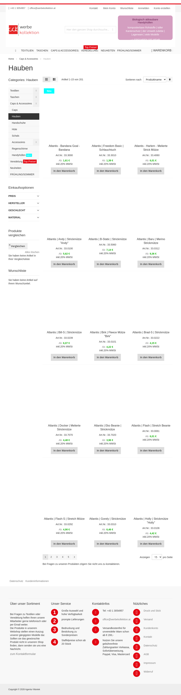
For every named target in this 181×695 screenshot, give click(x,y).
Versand (148, 619)
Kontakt (148, 636)
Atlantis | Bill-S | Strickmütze (64, 332)
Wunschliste (126, 8)
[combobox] (90, 29)
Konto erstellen (162, 8)
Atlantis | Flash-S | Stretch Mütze (64, 518)
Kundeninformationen (37, 581)
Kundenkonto (151, 628)
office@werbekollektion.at (43, 8)
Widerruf (148, 671)
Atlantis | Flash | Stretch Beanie (151, 425)
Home (11, 59)
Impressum (150, 663)
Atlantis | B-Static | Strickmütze (108, 239)
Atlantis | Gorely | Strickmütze (107, 518)
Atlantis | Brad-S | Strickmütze (150, 332)
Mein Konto (109, 8)
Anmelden (143, 8)
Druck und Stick (152, 610)
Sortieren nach (133, 79)
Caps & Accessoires (28, 59)
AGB (146, 654)
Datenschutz (16, 581)
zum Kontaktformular (23, 653)
